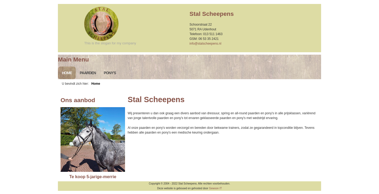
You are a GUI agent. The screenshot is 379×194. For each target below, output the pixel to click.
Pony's (110, 73)
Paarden (88, 73)
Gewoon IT (215, 188)
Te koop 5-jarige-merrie (92, 176)
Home (67, 73)
